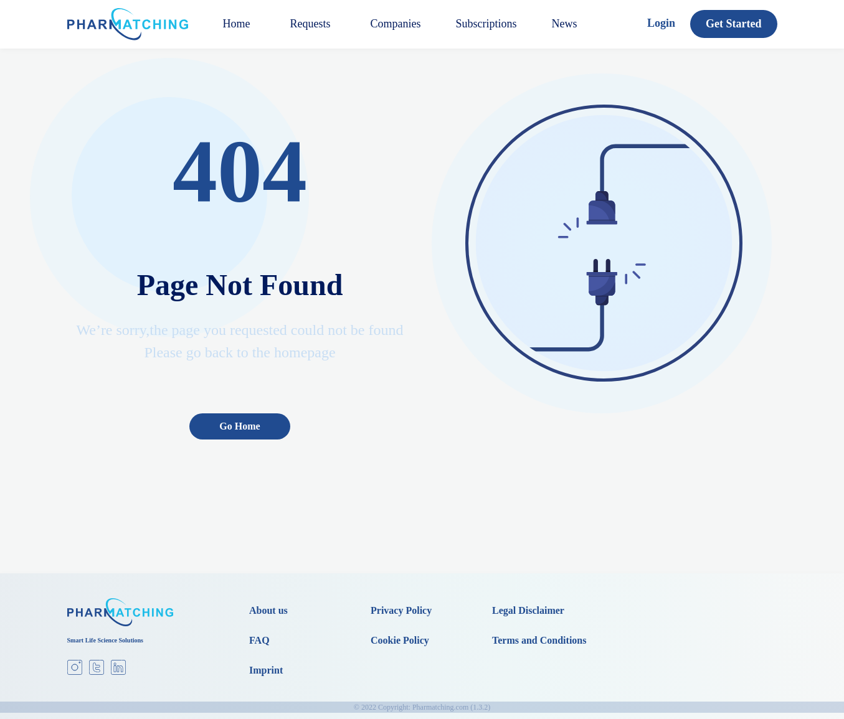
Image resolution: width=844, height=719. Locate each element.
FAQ (259, 640)
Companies (396, 23)
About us (268, 610)
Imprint (266, 670)
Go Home (239, 426)
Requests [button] (310, 23)
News (564, 23)
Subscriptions (486, 23)
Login (661, 23)
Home (236, 23)
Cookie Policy (400, 640)
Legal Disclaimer (528, 610)
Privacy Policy (401, 610)
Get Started (733, 23)
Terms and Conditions (539, 640)
